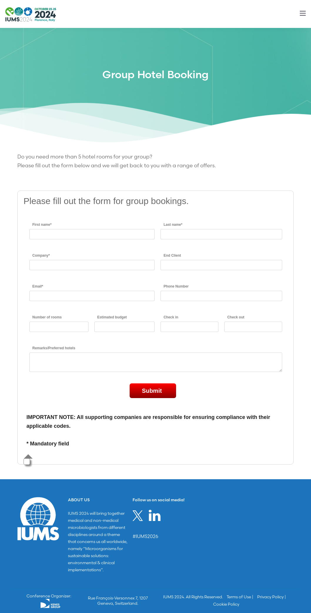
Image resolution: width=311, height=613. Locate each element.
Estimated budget (112, 317)
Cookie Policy (226, 604)
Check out (235, 317)
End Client (172, 255)
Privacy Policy (270, 596)
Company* (41, 255)
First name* (41, 225)
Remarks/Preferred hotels (53, 348)
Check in (170, 317)
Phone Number (175, 286)
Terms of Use (239, 596)
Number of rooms (47, 317)
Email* (37, 286)
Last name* (172, 225)
